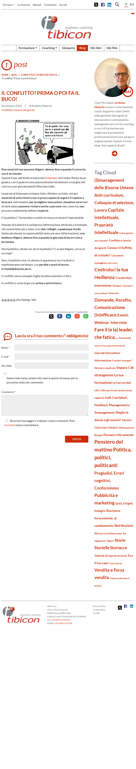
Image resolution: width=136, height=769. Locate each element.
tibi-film (111, 48)
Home (4, 74)
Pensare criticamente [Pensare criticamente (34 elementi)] (118, 435)
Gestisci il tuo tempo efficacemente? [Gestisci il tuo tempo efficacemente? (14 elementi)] (109, 346)
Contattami (50, 4)
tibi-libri (96, 48)
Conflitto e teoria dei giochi (39, 74)
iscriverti (9, 425)
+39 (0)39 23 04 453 (60, 620)
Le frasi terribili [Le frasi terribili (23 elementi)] (122, 382)
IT (126, 4)
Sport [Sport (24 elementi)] (110, 540)
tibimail (37, 4)
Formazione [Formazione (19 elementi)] (125, 338)
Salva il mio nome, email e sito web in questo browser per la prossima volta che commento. (42, 380)
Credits (96, 613)
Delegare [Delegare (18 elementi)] (117, 285)
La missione (23, 4)
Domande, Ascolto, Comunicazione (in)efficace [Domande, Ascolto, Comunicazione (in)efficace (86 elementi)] (113, 307)
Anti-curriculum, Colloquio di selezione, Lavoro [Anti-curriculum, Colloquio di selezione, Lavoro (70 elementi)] (114, 203)
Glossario (68, 48)
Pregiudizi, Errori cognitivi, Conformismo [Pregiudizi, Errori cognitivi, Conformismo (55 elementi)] (109, 480)
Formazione (27, 48)
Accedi (63, 4)
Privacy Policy (99, 606)
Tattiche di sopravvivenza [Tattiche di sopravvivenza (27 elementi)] (110, 555)
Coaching (48, 48)
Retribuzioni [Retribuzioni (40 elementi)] (124, 525)
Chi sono (7, 4)
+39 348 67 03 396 (63, 623)
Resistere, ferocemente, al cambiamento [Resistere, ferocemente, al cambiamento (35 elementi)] (107, 518)
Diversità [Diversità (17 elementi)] (113, 293)
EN (132, 4)
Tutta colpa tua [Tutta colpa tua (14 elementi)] (115, 563)
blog (14, 74)
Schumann (51, 177)
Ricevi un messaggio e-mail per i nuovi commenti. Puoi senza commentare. (39, 423)
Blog (82, 48)
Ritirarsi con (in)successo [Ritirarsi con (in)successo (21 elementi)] (108, 533)
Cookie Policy (99, 609)
